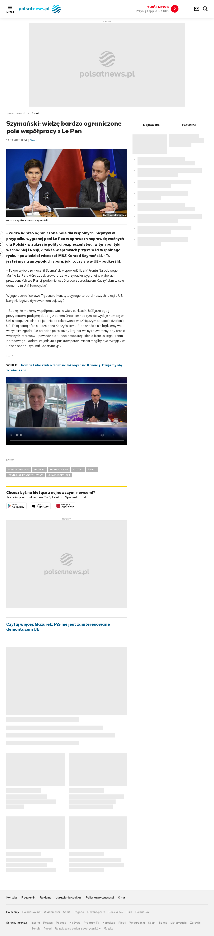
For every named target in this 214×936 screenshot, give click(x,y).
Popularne (189, 125)
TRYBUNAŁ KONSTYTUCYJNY (25, 475)
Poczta (48, 922)
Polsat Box (142, 912)
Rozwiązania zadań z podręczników (78, 928)
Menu (10, 12)
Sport (66, 912)
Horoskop (109, 922)
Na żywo (75, 922)
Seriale (36, 928)
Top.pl (48, 928)
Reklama (45, 898)
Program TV (91, 922)
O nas (122, 898)
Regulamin (28, 898)
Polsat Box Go (31, 912)
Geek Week (115, 912)
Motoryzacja (179, 922)
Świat (35, 113)
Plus (129, 912)
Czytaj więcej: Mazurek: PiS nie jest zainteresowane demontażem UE (58, 627)
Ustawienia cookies (69, 898)
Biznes (163, 922)
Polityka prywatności (100, 898)
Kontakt (11, 898)
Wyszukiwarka (205, 9)
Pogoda (79, 912)
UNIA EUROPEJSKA (59, 475)
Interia (36, 922)
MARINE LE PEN (59, 469)
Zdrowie (195, 922)
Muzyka (108, 928)
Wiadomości (52, 912)
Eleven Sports (96, 912)
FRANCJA (39, 469)
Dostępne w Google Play (26, 505)
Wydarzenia (137, 922)
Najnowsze (151, 125)
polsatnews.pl (16, 113)
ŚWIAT (92, 469)
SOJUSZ (78, 469)
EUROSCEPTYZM (18, 469)
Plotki (122, 922)
